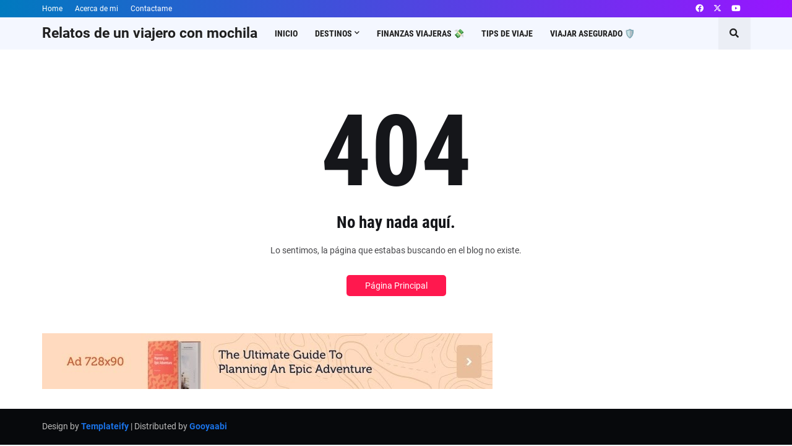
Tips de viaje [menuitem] (507, 33)
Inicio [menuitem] (286, 33)
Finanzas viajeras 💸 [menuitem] (420, 33)
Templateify (105, 426)
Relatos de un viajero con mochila (149, 33)
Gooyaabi (208, 426)
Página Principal (396, 286)
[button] (734, 33)
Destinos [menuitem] (333, 33)
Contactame (151, 8)
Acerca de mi (96, 8)
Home (52, 8)
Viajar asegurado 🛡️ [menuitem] (592, 33)
